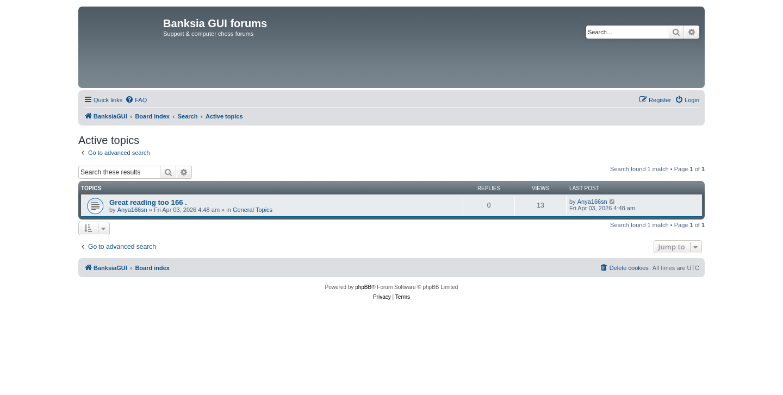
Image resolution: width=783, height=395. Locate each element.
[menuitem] (136, 99)
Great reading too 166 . (148, 202)
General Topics (252, 209)
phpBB (363, 287)
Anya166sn (132, 209)
